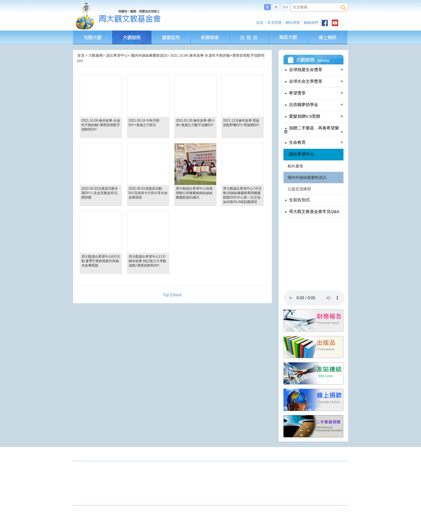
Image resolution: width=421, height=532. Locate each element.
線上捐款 (327, 37)
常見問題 (274, 23)
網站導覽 (292, 23)
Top (166, 295)
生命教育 (313, 142)
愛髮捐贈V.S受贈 (313, 116)
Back (177, 295)
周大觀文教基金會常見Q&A (312, 211)
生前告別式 (297, 199)
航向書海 (295, 166)
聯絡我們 (311, 23)
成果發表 (339, 455)
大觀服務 (131, 33)
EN (285, 7)
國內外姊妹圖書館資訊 (307, 177)
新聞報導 (210, 33)
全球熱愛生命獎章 (313, 69)
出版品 (249, 33)
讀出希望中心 (313, 154)
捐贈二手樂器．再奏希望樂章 (313, 130)
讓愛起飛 (171, 33)
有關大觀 (92, 33)
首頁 (259, 23)
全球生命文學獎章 (313, 81)
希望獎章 (313, 93)
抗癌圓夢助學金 (313, 104)
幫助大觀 (288, 33)
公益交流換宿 (299, 189)
